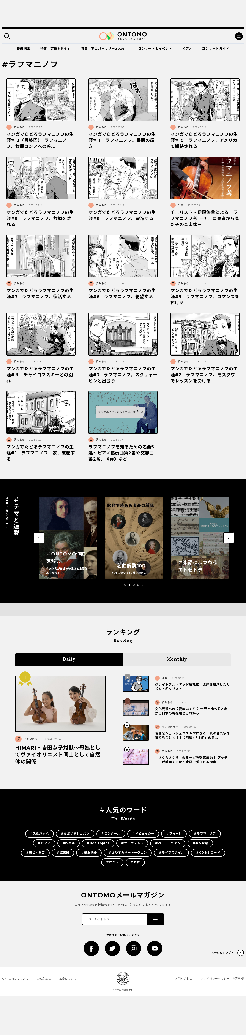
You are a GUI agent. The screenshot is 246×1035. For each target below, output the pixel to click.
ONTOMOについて (15, 978)
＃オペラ (112, 862)
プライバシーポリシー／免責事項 (222, 978)
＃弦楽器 (63, 853)
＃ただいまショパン (75, 834)
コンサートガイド (215, 49)
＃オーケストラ (132, 843)
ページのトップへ (222, 952)
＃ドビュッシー (143, 834)
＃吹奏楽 (68, 843)
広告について (68, 978)
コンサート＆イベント (155, 49)
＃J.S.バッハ (39, 834)
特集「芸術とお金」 (55, 49)
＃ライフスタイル (171, 853)
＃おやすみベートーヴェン (128, 853)
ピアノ (187, 49)
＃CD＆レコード (208, 853)
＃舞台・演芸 (35, 853)
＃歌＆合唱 (200, 843)
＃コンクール (110, 834)
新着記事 (23, 49)
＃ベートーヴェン (167, 843)
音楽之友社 (44, 978)
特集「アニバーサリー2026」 (104, 49)
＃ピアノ (44, 843)
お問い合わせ (183, 978)
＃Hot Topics (98, 843)
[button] (125, 585)
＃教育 (135, 862)
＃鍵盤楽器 (89, 853)
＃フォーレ (174, 834)
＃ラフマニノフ (205, 834)
